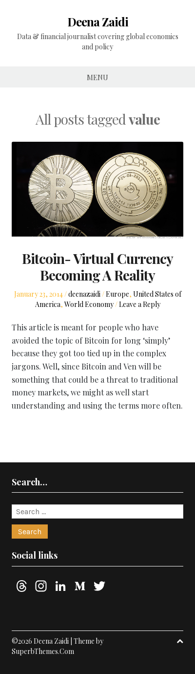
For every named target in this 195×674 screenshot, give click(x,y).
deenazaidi (84, 294)
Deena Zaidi (97, 22)
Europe (117, 294)
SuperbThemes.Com (43, 651)
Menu (97, 77)
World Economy (89, 304)
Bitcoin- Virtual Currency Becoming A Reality (97, 266)
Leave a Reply (139, 304)
